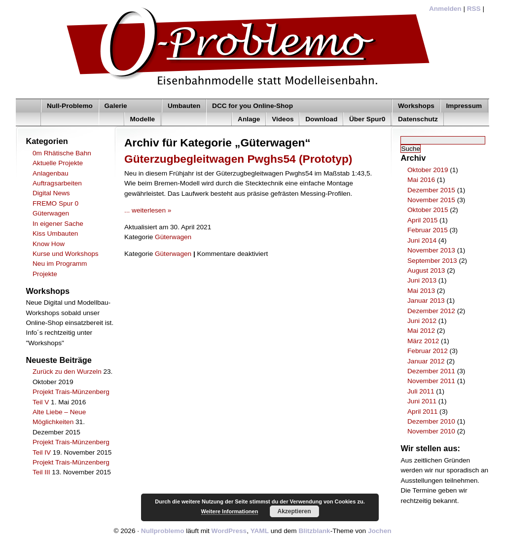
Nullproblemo (162, 531)
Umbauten (184, 105)
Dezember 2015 (431, 190)
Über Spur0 (367, 119)
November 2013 (431, 250)
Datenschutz (418, 119)
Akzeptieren (294, 511)
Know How (49, 244)
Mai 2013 (421, 290)
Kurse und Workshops (66, 253)
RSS (474, 8)
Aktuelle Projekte (58, 163)
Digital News (51, 193)
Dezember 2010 (431, 421)
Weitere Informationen (229, 511)
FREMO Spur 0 (55, 203)
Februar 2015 (427, 230)
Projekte (45, 274)
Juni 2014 (421, 240)
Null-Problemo (70, 105)
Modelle (142, 119)
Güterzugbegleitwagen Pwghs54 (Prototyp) (238, 158)
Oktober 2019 (427, 170)
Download (321, 119)
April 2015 (422, 220)
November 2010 (431, 431)
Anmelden (445, 8)
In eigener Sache (58, 223)
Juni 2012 (421, 320)
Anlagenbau (51, 173)
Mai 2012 (421, 330)
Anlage (249, 119)
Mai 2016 (421, 179)
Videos (282, 119)
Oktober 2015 (427, 210)
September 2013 (432, 260)
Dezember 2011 (431, 371)
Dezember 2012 (431, 311)
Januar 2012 (426, 361)
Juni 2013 (421, 280)
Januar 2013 (426, 300)
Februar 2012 (427, 351)
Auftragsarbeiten (57, 183)
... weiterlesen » (147, 210)
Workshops (416, 105)
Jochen (380, 531)
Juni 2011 (421, 401)
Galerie (116, 105)
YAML (260, 531)
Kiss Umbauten (55, 233)
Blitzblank (314, 531)
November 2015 (431, 200)
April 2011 (422, 411)
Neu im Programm (60, 263)
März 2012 (423, 341)
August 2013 (426, 270)
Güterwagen (51, 213)
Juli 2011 (420, 391)
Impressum (464, 105)
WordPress (229, 531)
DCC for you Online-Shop (252, 105)
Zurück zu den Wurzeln (67, 371)
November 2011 (431, 381)
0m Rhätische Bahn (62, 153)
